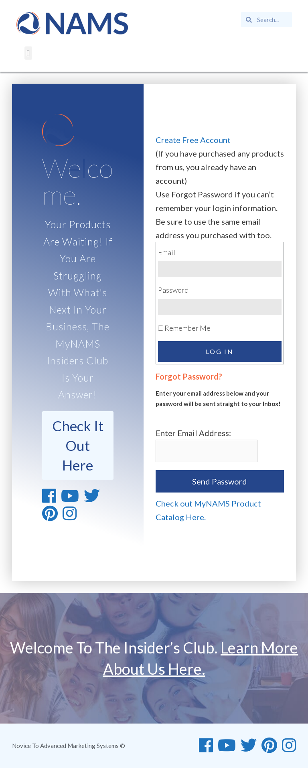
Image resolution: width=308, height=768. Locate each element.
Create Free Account (193, 140)
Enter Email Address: (193, 433)
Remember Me (184, 328)
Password (173, 289)
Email (166, 252)
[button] (28, 53)
